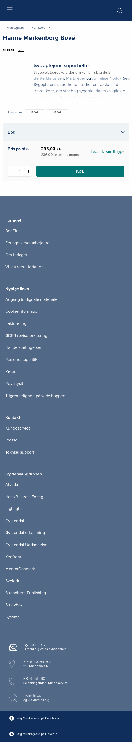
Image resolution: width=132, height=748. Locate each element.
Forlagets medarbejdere (27, 243)
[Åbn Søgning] (119, 10)
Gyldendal (14, 520)
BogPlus (12, 231)
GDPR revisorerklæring (26, 335)
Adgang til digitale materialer (32, 299)
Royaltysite (15, 383)
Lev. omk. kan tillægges (107, 152)
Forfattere (39, 28)
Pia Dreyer (75, 78)
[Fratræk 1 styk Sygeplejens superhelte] (11, 171)
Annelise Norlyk (106, 78)
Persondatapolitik (21, 359)
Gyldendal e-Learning (25, 532)
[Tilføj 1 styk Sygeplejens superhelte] (28, 171)
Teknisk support (19, 452)
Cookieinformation (22, 311)
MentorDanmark (20, 568)
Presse (11, 440)
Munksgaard (15, 28)
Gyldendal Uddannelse (26, 544)
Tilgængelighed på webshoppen (35, 395)
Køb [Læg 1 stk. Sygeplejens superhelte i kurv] (80, 171)
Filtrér (15, 50)
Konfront (13, 557)
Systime (12, 617)
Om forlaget (16, 255)
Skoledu (12, 581)
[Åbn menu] (10, 10)
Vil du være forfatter (24, 267)
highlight (13, 508)
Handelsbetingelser (23, 347)
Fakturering (15, 323)
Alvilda (11, 484)
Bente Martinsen (49, 78)
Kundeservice (18, 428)
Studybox (14, 605)
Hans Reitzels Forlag (24, 496)
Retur (10, 371)
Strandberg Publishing (25, 592)
